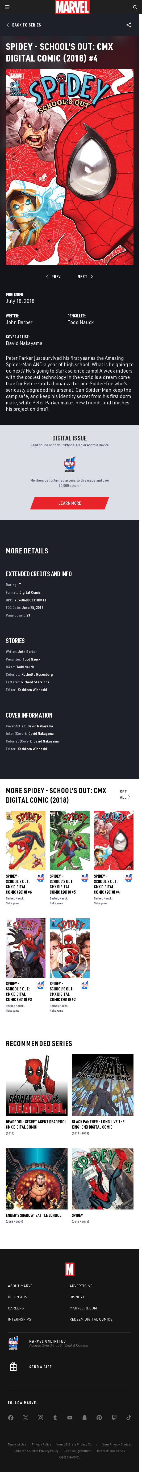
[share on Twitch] (114, 1418)
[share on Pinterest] (99, 1418)
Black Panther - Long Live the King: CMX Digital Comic (98, 1124)
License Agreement (78, 1451)
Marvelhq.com (83, 1308)
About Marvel (21, 1286)
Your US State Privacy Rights (76, 1444)
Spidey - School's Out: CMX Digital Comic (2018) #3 (19, 991)
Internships (19, 1319)
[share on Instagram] (40, 1418)
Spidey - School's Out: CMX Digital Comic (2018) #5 (63, 884)
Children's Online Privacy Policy (36, 1451)
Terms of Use (17, 1444)
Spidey (77, 1215)
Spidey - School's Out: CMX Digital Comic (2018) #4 (107, 884)
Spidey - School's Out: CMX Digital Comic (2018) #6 (19, 884)
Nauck (20, 898)
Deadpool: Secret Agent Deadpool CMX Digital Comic (36, 1124)
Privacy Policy (41, 1444)
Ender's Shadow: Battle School (33, 1215)
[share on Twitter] (25, 1418)
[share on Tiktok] (128, 1418)
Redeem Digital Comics (91, 1319)
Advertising (81, 1286)
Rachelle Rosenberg (37, 674)
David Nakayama (24, 343)
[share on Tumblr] (55, 1418)
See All (125, 794)
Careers (16, 1308)
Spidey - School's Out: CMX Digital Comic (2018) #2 (63, 991)
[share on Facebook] (11, 1419)
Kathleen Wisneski (32, 689)
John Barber (19, 322)
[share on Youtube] (70, 1418)
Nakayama (12, 903)
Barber (10, 898)
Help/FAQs (17, 1297)
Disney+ (77, 1297)
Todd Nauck (81, 322)
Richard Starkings (35, 682)
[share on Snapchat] (84, 1418)
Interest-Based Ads (111, 1451)
